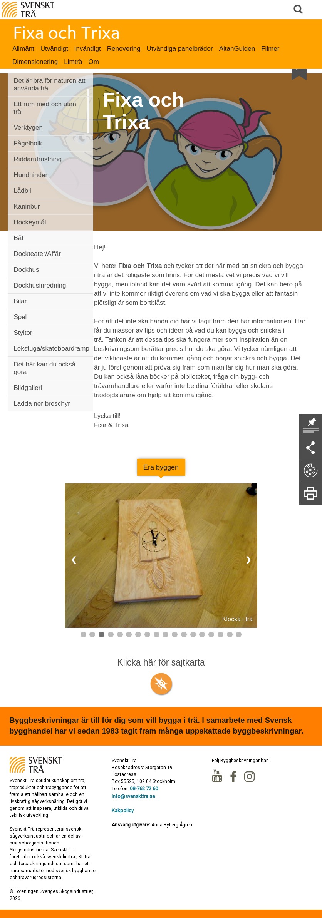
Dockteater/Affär (37, 254)
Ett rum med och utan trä (44, 107)
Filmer (270, 48)
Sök (298, 9)
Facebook (234, 777)
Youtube (218, 777)
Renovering (124, 48)
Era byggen (161, 467)
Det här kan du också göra (44, 368)
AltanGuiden (237, 48)
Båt (18, 238)
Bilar (20, 301)
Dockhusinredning (39, 285)
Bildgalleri (27, 387)
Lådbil (22, 190)
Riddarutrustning (37, 159)
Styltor (22, 332)
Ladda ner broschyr (41, 403)
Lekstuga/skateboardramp (51, 348)
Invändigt (87, 48)
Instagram (250, 777)
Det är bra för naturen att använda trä (49, 84)
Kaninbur (26, 206)
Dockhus (26, 269)
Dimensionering (35, 61)
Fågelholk (27, 143)
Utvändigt (54, 48)
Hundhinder (30, 175)
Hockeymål (29, 222)
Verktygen (28, 127)
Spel (20, 317)
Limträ (73, 61)
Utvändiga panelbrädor (180, 48)
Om (94, 61)
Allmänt (23, 48)
